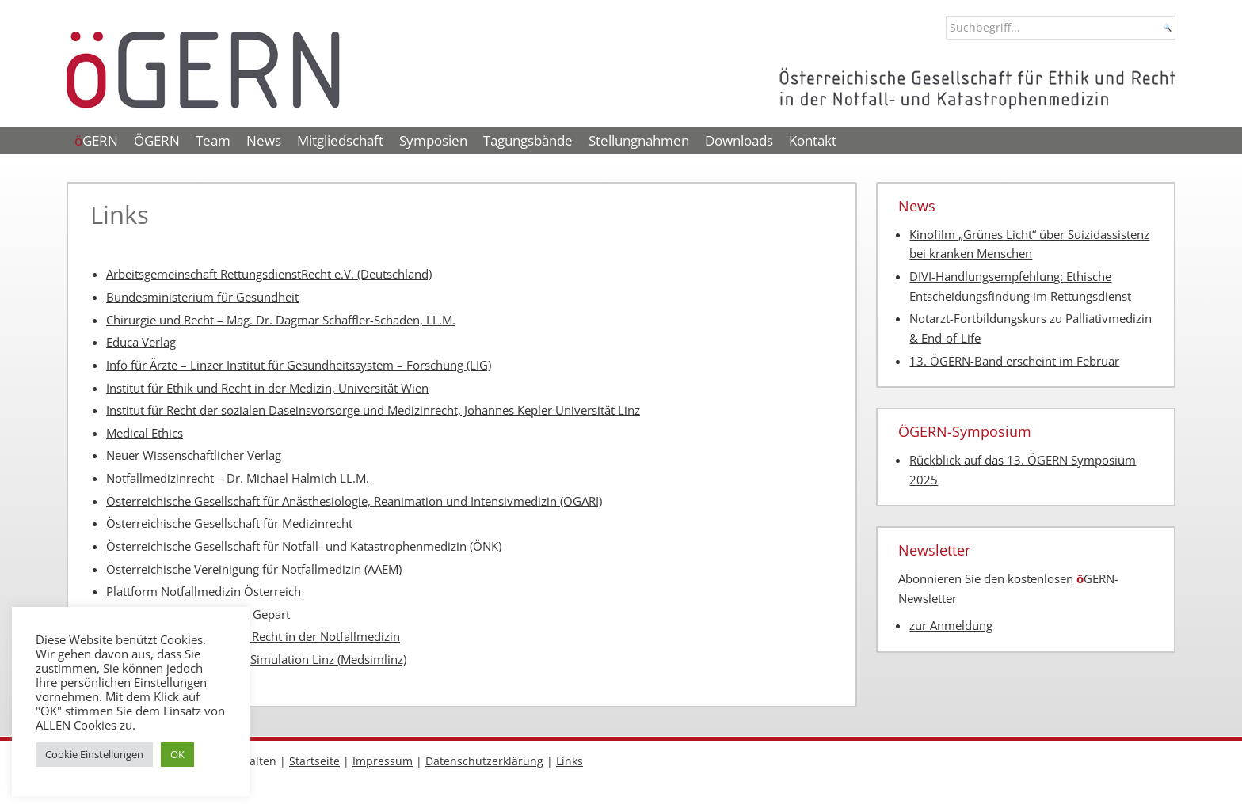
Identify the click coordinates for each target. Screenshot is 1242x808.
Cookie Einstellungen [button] (94, 754)
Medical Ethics (144, 433)
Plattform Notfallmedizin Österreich (203, 591)
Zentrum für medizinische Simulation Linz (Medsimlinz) (256, 659)
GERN (96, 140)
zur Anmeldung (950, 625)
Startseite (314, 760)
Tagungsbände (528, 140)
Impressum (382, 760)
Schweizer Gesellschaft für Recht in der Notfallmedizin (253, 636)
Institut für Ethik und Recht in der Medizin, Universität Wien (267, 388)
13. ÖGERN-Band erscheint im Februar (1014, 361)
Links (569, 760)
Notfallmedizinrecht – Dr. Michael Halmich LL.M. (237, 478)
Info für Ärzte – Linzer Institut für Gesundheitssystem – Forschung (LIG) (298, 365)
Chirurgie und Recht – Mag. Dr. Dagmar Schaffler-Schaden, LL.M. (280, 320)
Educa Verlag (141, 342)
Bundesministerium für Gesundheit (202, 297)
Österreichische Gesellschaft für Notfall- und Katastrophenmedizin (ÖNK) (303, 546)
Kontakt (812, 140)
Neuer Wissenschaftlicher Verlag (193, 455)
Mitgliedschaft (340, 140)
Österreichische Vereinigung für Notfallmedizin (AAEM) (254, 569)
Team (213, 140)
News (263, 140)
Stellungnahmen (639, 140)
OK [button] (177, 754)
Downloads (739, 140)
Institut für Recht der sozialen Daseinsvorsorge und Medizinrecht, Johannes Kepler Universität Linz (373, 410)
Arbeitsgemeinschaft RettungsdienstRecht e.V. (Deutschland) (269, 274)
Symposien (433, 140)
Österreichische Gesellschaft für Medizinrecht (229, 523)
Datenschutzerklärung (484, 760)
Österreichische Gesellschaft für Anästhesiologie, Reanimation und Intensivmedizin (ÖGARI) (354, 501)
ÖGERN (157, 140)
